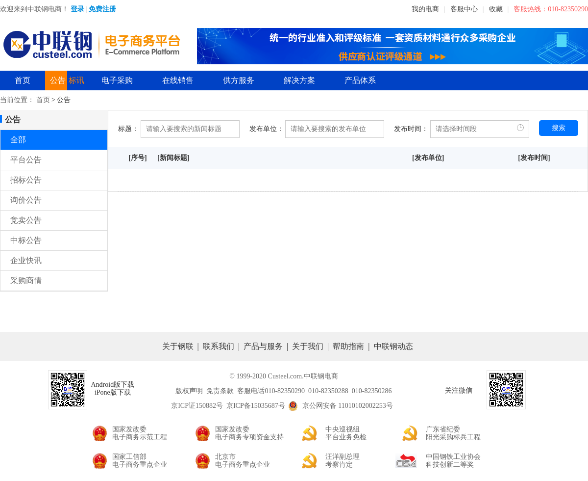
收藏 (496, 9)
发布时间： (411, 129)
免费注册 (102, 9)
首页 (22, 80)
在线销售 (178, 80)
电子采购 (117, 80)
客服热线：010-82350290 (551, 9)
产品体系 (360, 80)
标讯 (76, 80)
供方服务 (238, 80)
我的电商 (425, 9)
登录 (77, 9)
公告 (58, 80)
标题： (128, 129)
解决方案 (299, 80)
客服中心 (464, 9)
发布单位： (266, 129)
